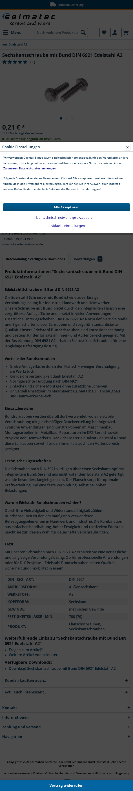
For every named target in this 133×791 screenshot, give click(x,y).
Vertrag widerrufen (66, 785)
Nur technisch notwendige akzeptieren (65, 111)
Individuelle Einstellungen (65, 119)
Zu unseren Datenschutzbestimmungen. (29, 62)
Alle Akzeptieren (66, 100)
